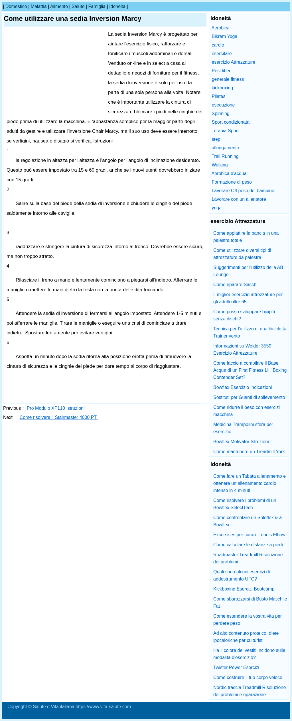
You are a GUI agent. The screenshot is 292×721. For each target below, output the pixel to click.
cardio (218, 45)
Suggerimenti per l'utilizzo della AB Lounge (248, 271)
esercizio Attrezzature (233, 62)
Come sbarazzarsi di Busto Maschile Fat (250, 602)
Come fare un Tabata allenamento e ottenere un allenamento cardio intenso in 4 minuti (249, 483)
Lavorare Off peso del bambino (243, 190)
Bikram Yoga (224, 36)
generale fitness (228, 79)
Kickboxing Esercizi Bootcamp (243, 589)
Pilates (218, 96)
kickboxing (222, 87)
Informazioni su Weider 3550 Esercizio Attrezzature (242, 350)
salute (78, 6)
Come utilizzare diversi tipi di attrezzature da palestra (242, 254)
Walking (220, 164)
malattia (39, 6)
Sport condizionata (231, 122)
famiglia (97, 6)
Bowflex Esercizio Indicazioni (242, 387)
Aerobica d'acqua (229, 173)
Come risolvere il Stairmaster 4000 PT (59, 417)
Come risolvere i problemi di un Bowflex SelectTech (244, 504)
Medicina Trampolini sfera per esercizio (243, 428)
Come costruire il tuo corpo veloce (247, 677)
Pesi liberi (221, 70)
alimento (59, 6)
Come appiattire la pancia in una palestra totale (246, 237)
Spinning (220, 113)
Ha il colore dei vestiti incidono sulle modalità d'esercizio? (249, 654)
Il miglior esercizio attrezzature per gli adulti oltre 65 (248, 298)
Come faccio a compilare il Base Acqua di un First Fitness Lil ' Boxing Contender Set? (250, 370)
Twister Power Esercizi (236, 667)
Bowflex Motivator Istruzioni (241, 441)
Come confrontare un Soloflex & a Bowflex (247, 521)
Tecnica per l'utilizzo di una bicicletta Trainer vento (250, 332)
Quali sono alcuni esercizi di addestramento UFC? (241, 575)
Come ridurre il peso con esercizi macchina (246, 411)
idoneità (117, 6)
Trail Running (225, 156)
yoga (217, 207)
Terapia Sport (225, 130)
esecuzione (223, 105)
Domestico (16, 6)
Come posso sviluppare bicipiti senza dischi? (244, 315)
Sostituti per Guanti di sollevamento (249, 397)
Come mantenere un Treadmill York (249, 451)
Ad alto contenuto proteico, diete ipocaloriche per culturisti (246, 637)
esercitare (222, 53)
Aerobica (221, 27)
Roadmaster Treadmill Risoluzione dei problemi (248, 558)
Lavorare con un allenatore (239, 199)
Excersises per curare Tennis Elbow (249, 534)
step (216, 139)
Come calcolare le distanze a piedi (248, 544)
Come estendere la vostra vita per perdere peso (247, 620)
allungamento (225, 147)
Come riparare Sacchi (235, 284)
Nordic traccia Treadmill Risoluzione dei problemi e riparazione (249, 691)
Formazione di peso (232, 182)
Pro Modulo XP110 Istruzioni (56, 408)
